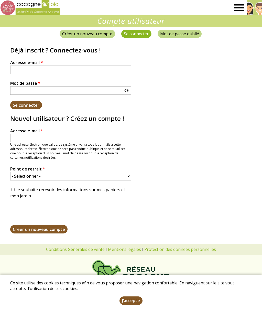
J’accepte (131, 300)
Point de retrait (27, 169)
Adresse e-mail (26, 62)
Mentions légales (124, 249)
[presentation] (49, 215)
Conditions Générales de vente (75, 249)
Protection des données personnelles (180, 249)
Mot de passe (25, 83)
